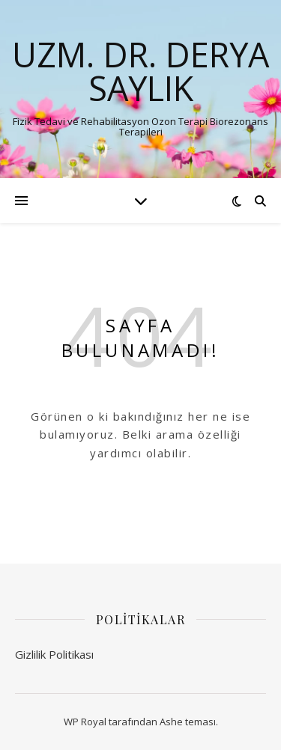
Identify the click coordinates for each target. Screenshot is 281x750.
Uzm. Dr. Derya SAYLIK (140, 71)
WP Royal (85, 721)
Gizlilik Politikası (54, 654)
